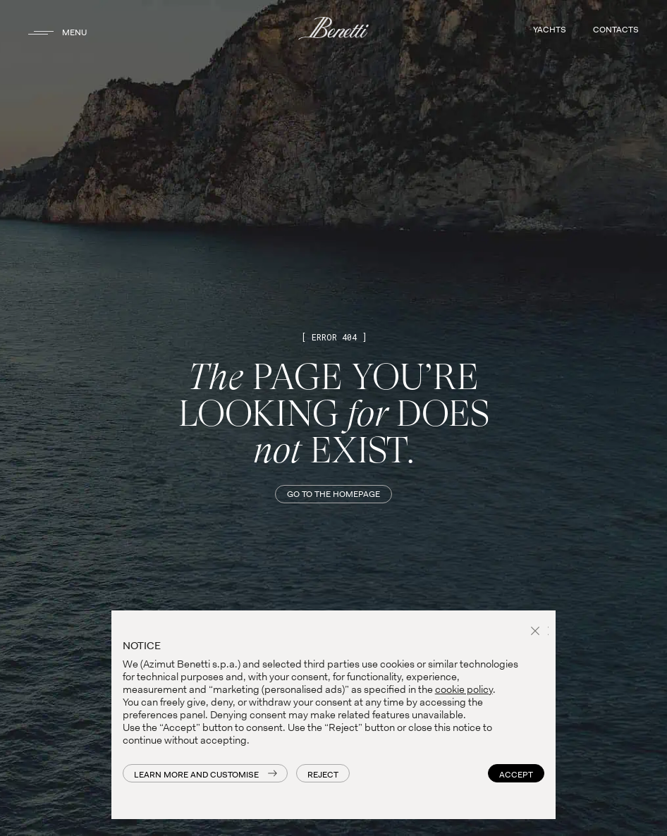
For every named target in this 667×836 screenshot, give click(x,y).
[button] (537, 632)
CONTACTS (616, 29)
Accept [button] (516, 774)
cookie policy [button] (464, 689)
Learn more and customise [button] (196, 774)
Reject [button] (322, 774)
